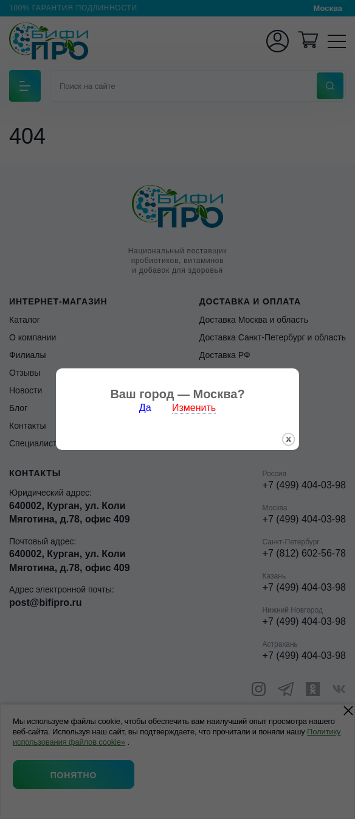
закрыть (288, 426)
